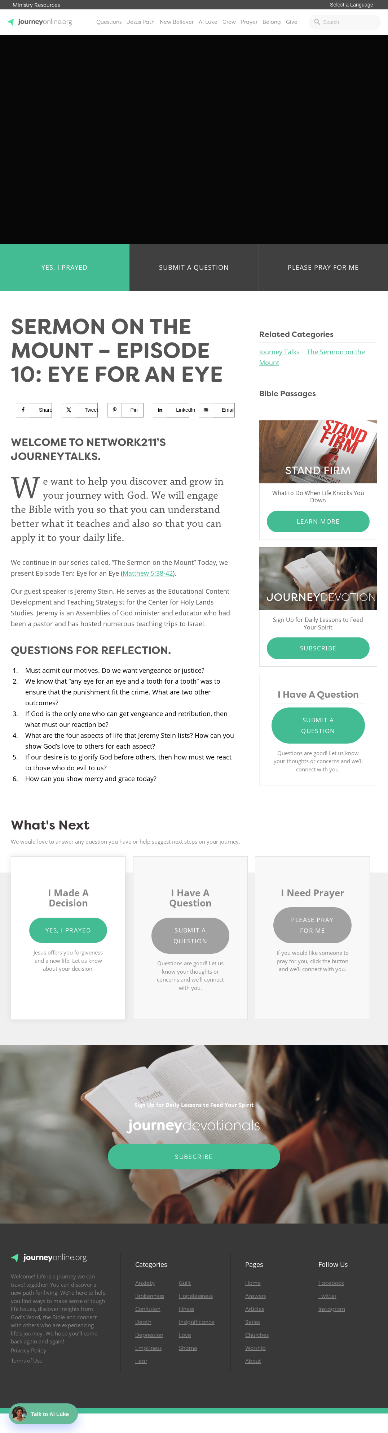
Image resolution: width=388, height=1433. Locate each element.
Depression (149, 1335)
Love (185, 1335)
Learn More (318, 521)
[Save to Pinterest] (126, 410)
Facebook (331, 1283)
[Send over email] (217, 410)
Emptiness (148, 1348)
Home (253, 1283)
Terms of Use (27, 1360)
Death (143, 1322)
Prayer (249, 22)
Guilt (185, 1283)
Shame (188, 1348)
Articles (254, 1309)
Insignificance (197, 1322)
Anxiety (145, 1283)
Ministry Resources (36, 5)
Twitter (327, 1296)
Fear (141, 1361)
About (253, 1361)
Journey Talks (279, 351)
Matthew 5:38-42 (148, 573)
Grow (229, 22)
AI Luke (208, 22)
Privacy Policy (28, 1350)
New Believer (177, 22)
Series (252, 1322)
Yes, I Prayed (64, 267)
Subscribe (318, 648)
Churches (257, 1335)
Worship (255, 1348)
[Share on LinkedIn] (171, 410)
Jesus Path (141, 22)
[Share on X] (80, 410)
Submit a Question (194, 267)
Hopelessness (196, 1296)
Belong (272, 22)
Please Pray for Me (323, 267)
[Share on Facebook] (34, 410)
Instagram (331, 1309)
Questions (109, 22)
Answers (255, 1296)
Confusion (147, 1309)
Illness (186, 1309)
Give (291, 22)
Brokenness (149, 1296)
